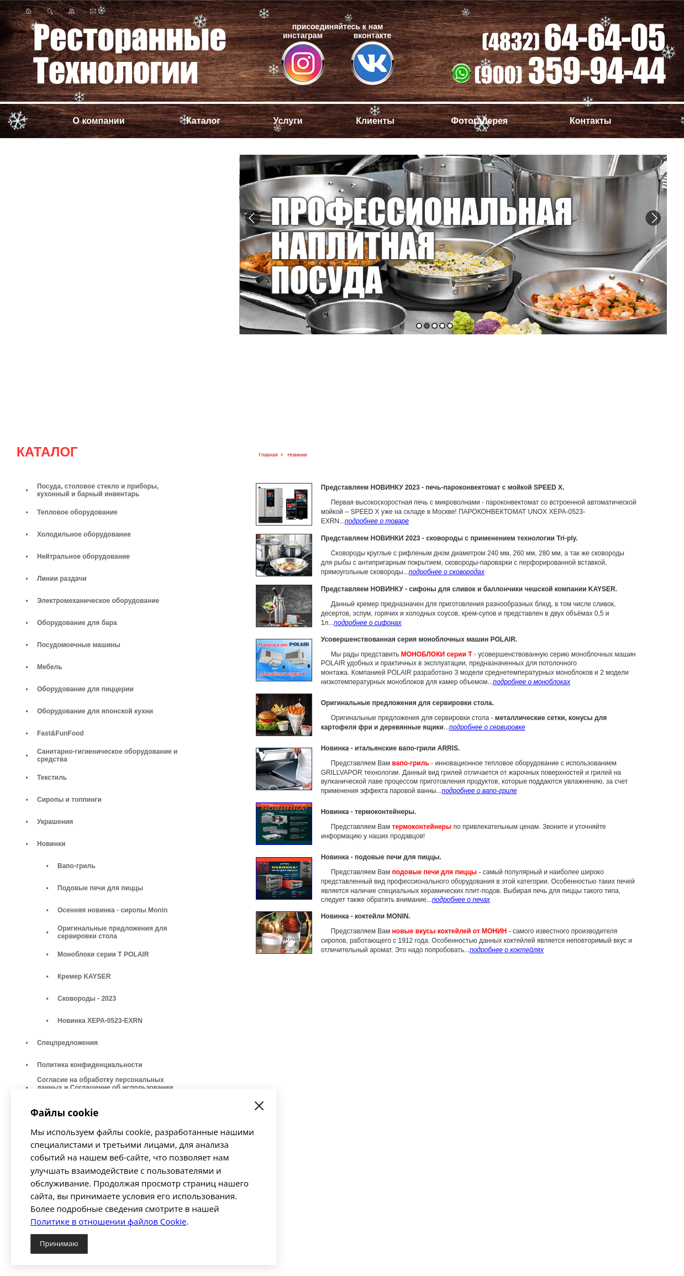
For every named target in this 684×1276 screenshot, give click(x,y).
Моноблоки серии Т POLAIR (103, 954)
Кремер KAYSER (84, 976)
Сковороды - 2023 (86, 998)
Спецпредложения (67, 1043)
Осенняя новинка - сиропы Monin (112, 910)
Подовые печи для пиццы (100, 888)
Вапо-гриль (76, 866)
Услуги (287, 120)
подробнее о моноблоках (531, 682)
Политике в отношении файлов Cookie (108, 1221)
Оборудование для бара (77, 623)
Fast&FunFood (60, 733)
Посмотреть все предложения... (121, 316)
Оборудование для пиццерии (85, 689)
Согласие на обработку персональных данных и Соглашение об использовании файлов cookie (105, 1087)
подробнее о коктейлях (507, 950)
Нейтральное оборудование (83, 556)
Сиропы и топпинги (69, 800)
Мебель (49, 667)
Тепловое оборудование (77, 512)
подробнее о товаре (377, 521)
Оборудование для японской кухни (95, 711)
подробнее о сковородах (447, 572)
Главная (268, 455)
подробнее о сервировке (487, 727)
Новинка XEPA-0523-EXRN (100, 1021)
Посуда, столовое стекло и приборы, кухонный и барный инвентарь (98, 490)
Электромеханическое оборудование (98, 601)
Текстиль (52, 777)
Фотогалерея (479, 120)
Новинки (51, 844)
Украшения (55, 822)
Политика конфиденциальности (90, 1065)
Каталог (203, 120)
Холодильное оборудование (84, 534)
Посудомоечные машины (78, 645)
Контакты (590, 120)
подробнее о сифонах (367, 623)
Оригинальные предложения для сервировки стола (112, 932)
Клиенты (375, 120)
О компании (99, 120)
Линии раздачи (62, 578)
